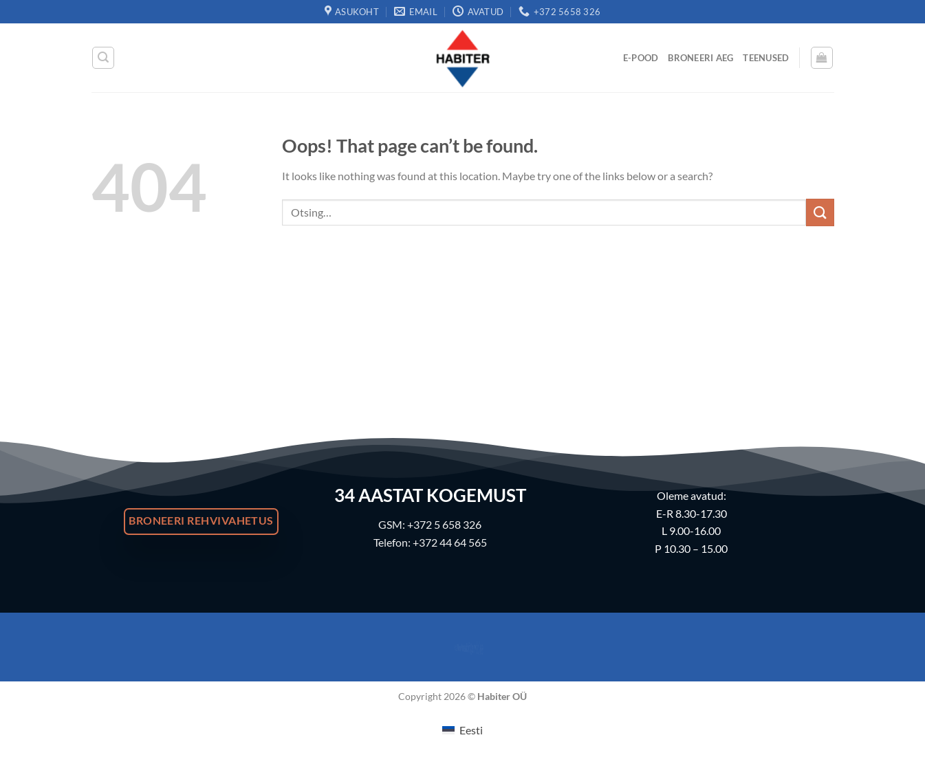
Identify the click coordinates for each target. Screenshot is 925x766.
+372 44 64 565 (450, 542)
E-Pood (641, 57)
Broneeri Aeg (700, 57)
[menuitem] (462, 730)
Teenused (766, 57)
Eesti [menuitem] (471, 729)
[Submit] (820, 212)
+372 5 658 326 (444, 524)
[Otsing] (103, 58)
